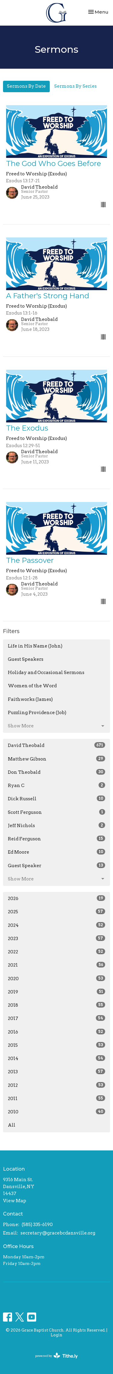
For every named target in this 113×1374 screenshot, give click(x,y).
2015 (56, 1045)
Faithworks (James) (30, 699)
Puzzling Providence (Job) (37, 712)
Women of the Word (32, 686)
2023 (56, 938)
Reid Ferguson (56, 839)
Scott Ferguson (56, 812)
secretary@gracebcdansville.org (57, 1233)
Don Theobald (56, 772)
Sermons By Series (75, 86)
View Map (14, 1200)
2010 (56, 1112)
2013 (56, 1071)
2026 (56, 898)
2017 (56, 1018)
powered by (56, 1356)
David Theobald (56, 745)
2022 (56, 952)
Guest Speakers (25, 659)
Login (56, 1335)
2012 (56, 1085)
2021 (56, 965)
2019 (56, 992)
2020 (56, 978)
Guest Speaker (56, 865)
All (11, 1125)
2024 (56, 925)
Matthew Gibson (56, 759)
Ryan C (56, 785)
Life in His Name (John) (35, 646)
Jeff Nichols (56, 825)
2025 (56, 911)
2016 (56, 1032)
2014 (56, 1058)
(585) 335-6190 (37, 1224)
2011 (56, 1098)
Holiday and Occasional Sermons (46, 672)
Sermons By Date (26, 86)
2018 (56, 1005)
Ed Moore (56, 852)
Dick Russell (56, 798)
